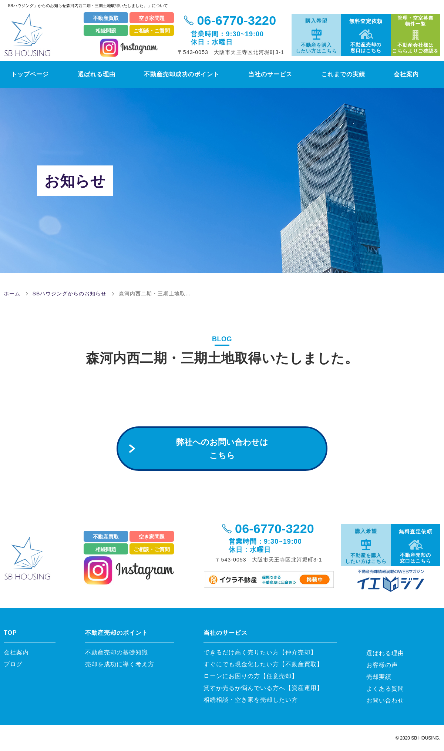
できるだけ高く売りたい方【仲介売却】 (260, 652)
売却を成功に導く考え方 (119, 664)
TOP (10, 633)
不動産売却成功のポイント (183, 74)
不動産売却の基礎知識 (119, 652)
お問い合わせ (385, 700)
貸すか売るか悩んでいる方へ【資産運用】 (263, 688)
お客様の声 (382, 665)
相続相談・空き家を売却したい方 (251, 700)
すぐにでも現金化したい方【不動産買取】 (263, 664)
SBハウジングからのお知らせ (70, 293)
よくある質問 (385, 688)
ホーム (12, 293)
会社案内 (415, 74)
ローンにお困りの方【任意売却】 (251, 676)
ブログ (13, 664)
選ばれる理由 (93, 74)
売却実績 (378, 677)
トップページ (25, 74)
